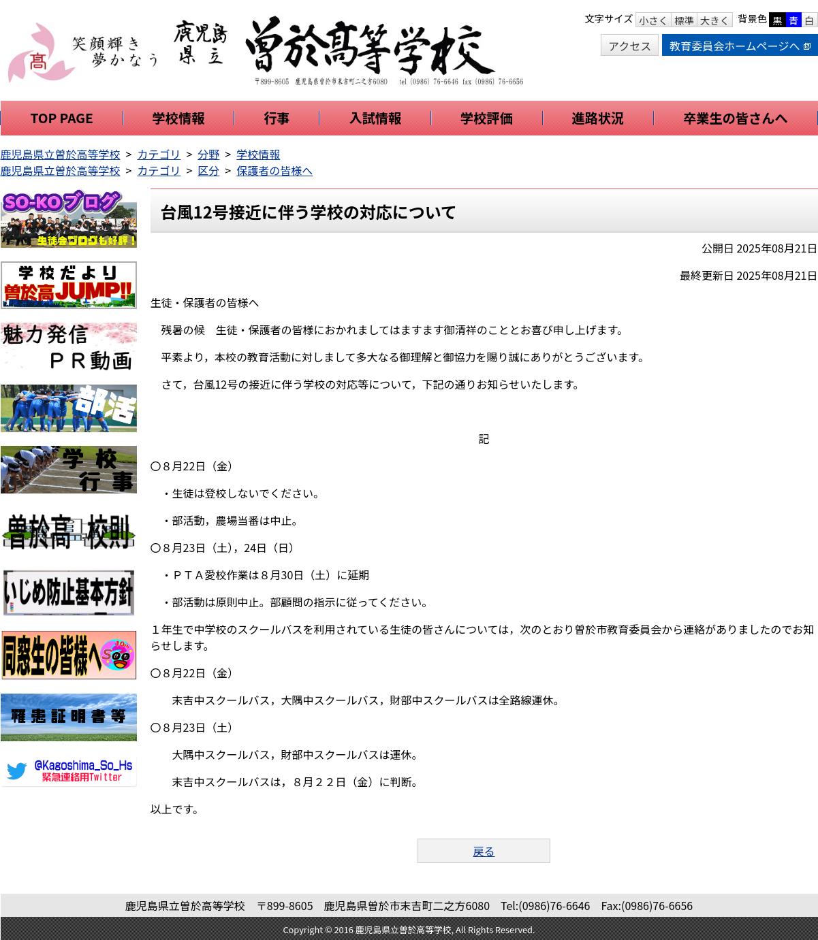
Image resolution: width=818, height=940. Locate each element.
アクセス (629, 45)
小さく (653, 20)
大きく (714, 20)
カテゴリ (158, 154)
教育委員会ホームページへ (740, 45)
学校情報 (258, 154)
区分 (208, 170)
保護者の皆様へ (274, 170)
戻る (483, 851)
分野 (208, 154)
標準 (684, 20)
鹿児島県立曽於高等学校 (61, 154)
